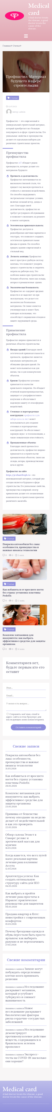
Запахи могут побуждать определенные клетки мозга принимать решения (24, 974)
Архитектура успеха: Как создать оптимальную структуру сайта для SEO (22, 879)
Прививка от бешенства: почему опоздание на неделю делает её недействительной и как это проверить (25, 819)
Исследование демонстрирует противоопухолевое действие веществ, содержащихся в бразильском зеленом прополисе (25, 1038)
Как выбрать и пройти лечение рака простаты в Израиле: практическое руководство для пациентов (24, 898)
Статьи (16, 45)
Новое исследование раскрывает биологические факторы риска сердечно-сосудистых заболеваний (25, 1015)
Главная (7, 45)
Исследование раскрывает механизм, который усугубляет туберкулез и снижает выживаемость (24, 993)
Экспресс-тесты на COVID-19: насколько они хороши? (25, 1058)
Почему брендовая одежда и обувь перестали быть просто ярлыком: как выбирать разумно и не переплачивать (25, 936)
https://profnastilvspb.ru (18, 475)
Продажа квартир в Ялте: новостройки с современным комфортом (25, 917)
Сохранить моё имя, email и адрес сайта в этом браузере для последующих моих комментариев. (25, 717)
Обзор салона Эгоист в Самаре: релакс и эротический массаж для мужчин (22, 840)
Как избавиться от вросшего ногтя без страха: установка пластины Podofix (24, 779)
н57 (20, 163)
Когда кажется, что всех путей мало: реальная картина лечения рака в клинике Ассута (26, 860)
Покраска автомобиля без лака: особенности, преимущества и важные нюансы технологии (22, 760)
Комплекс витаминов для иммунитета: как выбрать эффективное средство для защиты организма (24, 798)
